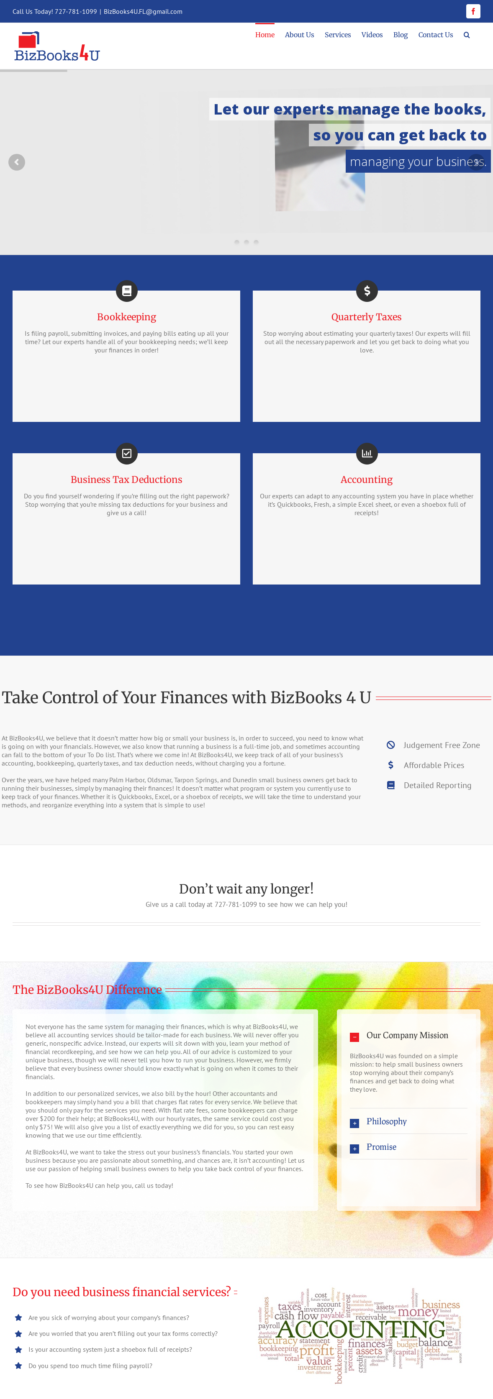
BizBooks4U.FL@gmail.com (143, 11)
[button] (467, 34)
